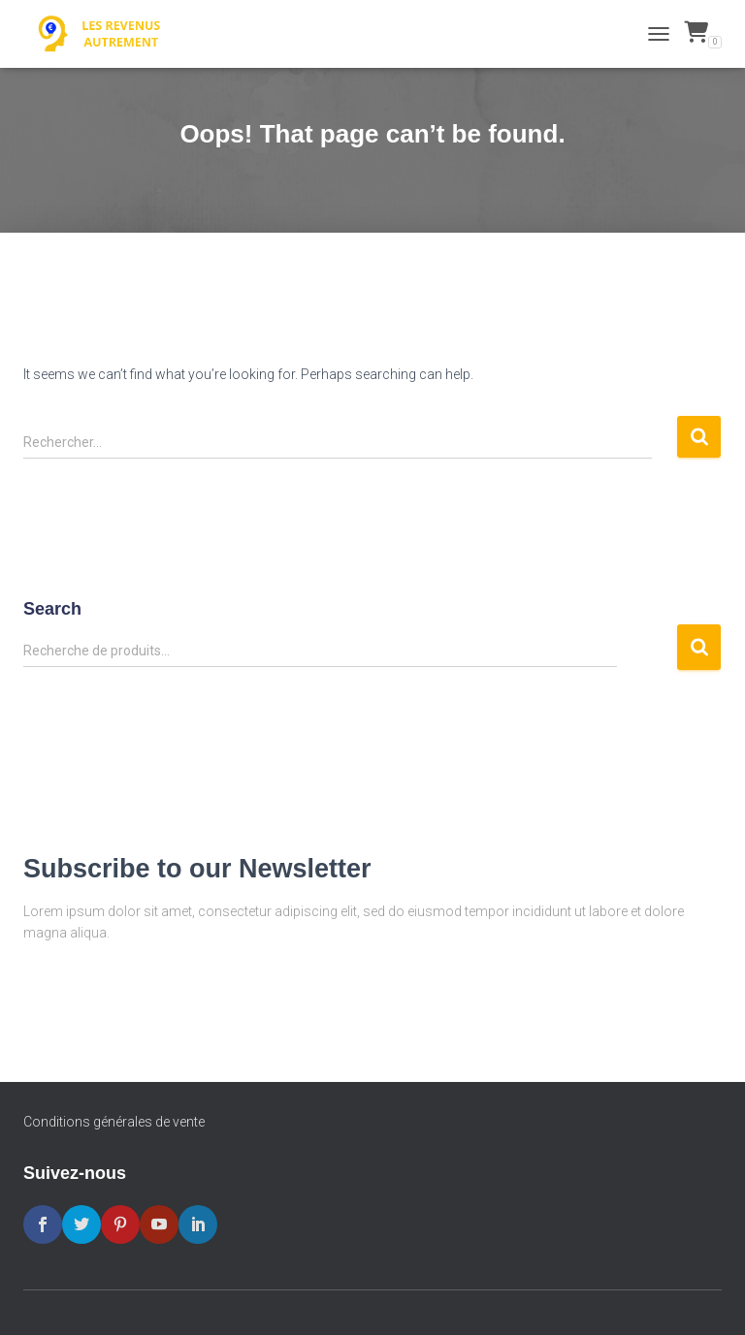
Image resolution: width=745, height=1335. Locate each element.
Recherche (699, 647)
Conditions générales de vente (114, 1121)
